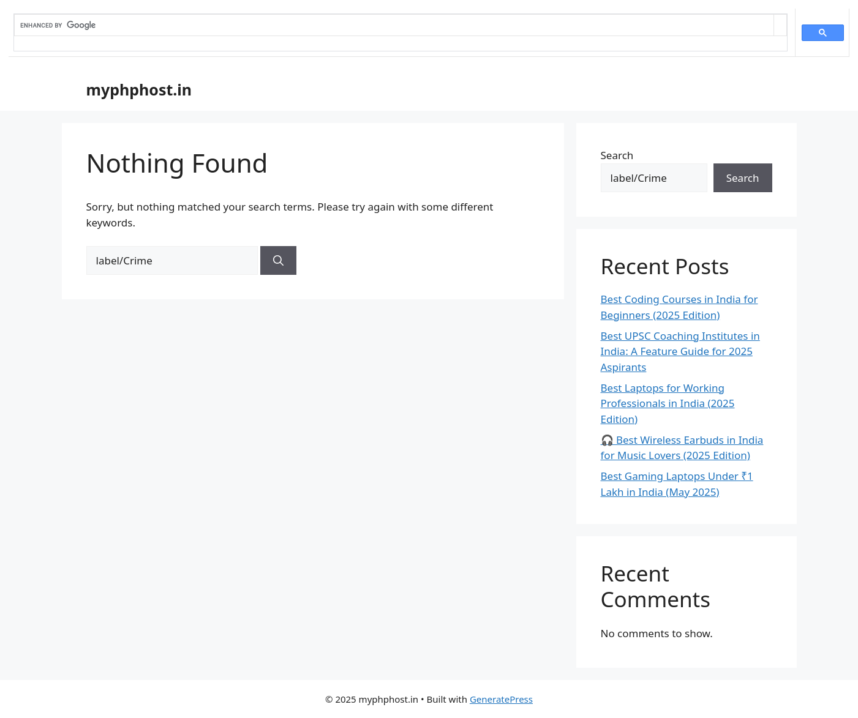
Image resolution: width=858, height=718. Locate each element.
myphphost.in (139, 89)
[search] (394, 25)
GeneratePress (501, 699)
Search (617, 155)
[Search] (278, 260)
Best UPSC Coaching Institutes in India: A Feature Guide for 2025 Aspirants (680, 351)
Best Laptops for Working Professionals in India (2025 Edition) (668, 403)
